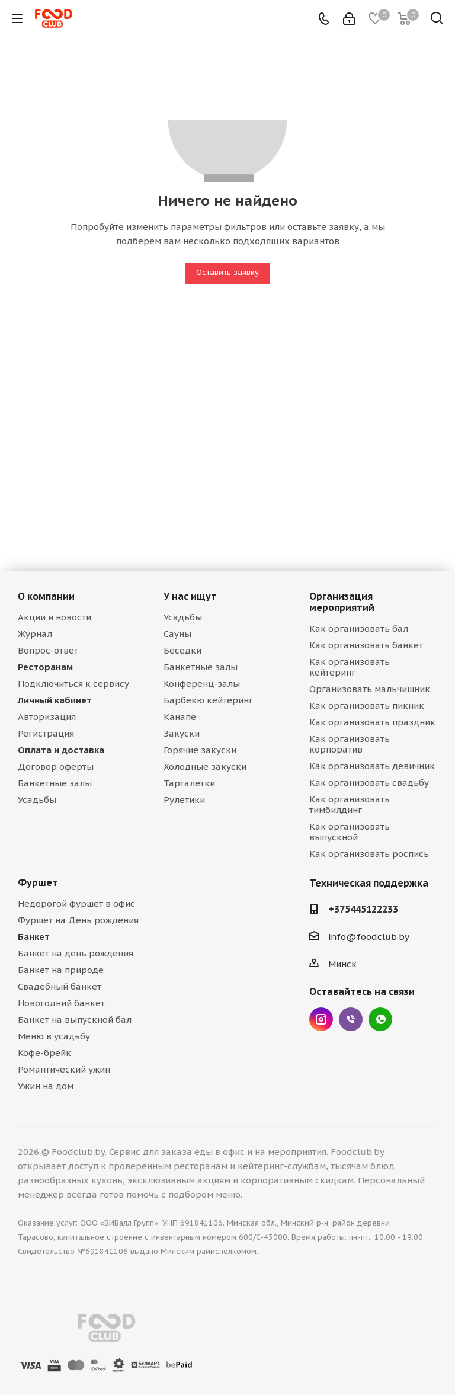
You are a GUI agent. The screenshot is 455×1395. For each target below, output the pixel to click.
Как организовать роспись (369, 853)
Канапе (180, 716)
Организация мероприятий (341, 601)
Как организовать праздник (372, 722)
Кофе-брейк (44, 1052)
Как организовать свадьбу (369, 782)
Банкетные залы (55, 783)
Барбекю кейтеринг (208, 700)
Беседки (182, 650)
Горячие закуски (200, 750)
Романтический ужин (64, 1069)
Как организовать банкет (366, 645)
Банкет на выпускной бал (75, 1019)
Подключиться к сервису (73, 683)
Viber (351, 1019)
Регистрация (46, 733)
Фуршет (38, 882)
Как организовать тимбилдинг (349, 804)
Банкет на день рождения (75, 953)
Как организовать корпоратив (349, 744)
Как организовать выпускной (349, 832)
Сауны (177, 633)
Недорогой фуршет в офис (76, 903)
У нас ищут (190, 596)
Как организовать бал (358, 628)
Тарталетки (189, 783)
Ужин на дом (45, 1086)
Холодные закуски (205, 766)
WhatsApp (380, 1019)
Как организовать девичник (372, 766)
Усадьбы (37, 799)
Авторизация (47, 716)
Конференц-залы (202, 683)
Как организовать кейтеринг (349, 667)
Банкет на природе (61, 969)
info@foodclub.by (368, 936)
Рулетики (184, 799)
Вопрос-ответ (48, 650)
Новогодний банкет (61, 1003)
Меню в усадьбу (54, 1036)
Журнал (35, 633)
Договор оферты (56, 766)
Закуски (182, 733)
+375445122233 (363, 909)
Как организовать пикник (366, 705)
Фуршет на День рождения (78, 920)
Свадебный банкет (59, 986)
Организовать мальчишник (369, 689)
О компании (46, 596)
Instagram (321, 1019)
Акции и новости (54, 617)
